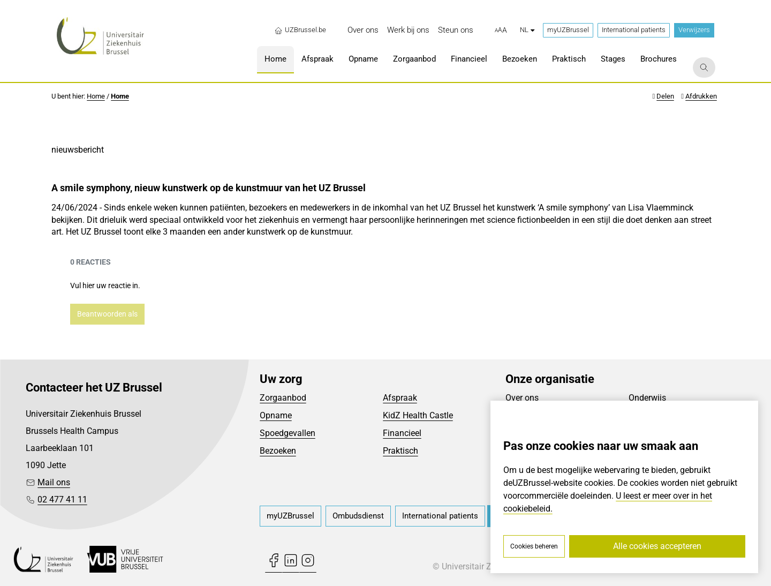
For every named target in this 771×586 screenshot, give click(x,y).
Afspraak (400, 398)
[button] (500, 30)
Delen (665, 96)
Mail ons (53, 482)
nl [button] (527, 30)
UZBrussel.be (300, 30)
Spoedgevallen (287, 433)
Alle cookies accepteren (657, 546)
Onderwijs (647, 398)
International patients (634, 30)
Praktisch (400, 451)
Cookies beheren (534, 546)
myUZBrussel (568, 30)
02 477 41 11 (62, 499)
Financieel (402, 433)
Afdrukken (701, 96)
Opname (276, 415)
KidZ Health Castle (418, 415)
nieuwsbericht (77, 150)
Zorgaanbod (283, 398)
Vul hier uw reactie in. (105, 285)
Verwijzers (694, 30)
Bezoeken (278, 451)
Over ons (522, 398)
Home (96, 96)
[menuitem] (363, 30)
